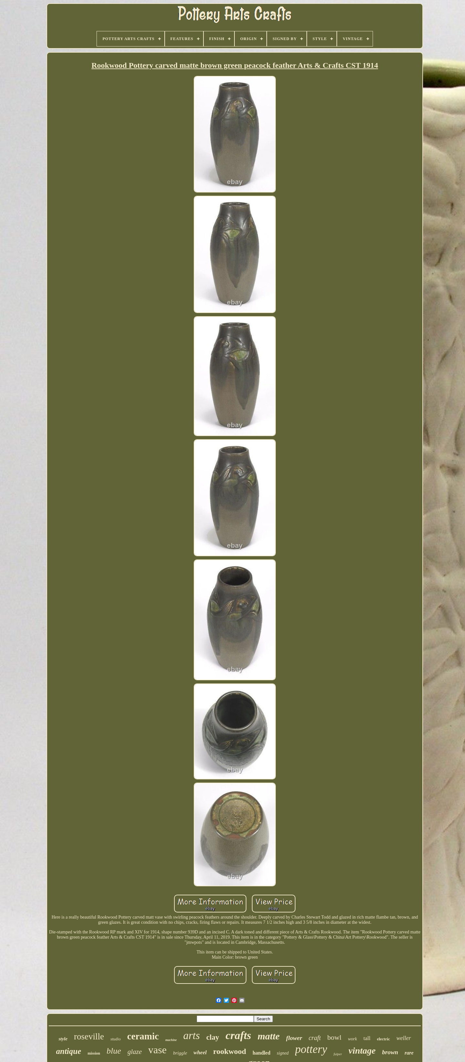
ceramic (143, 1036)
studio (115, 1038)
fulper (338, 1054)
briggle (180, 1053)
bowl (334, 1037)
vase (157, 1050)
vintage (362, 1051)
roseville (89, 1036)
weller (404, 1038)
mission (94, 1053)
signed (283, 1053)
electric (383, 1038)
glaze (135, 1052)
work (352, 1038)
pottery (311, 1049)
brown (390, 1052)
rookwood (229, 1051)
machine (171, 1040)
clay (212, 1037)
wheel (200, 1052)
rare (409, 1053)
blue (114, 1051)
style (62, 1038)
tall (366, 1038)
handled (261, 1053)
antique (68, 1051)
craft (315, 1037)
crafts (238, 1035)
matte (269, 1036)
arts (191, 1035)
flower (294, 1038)
